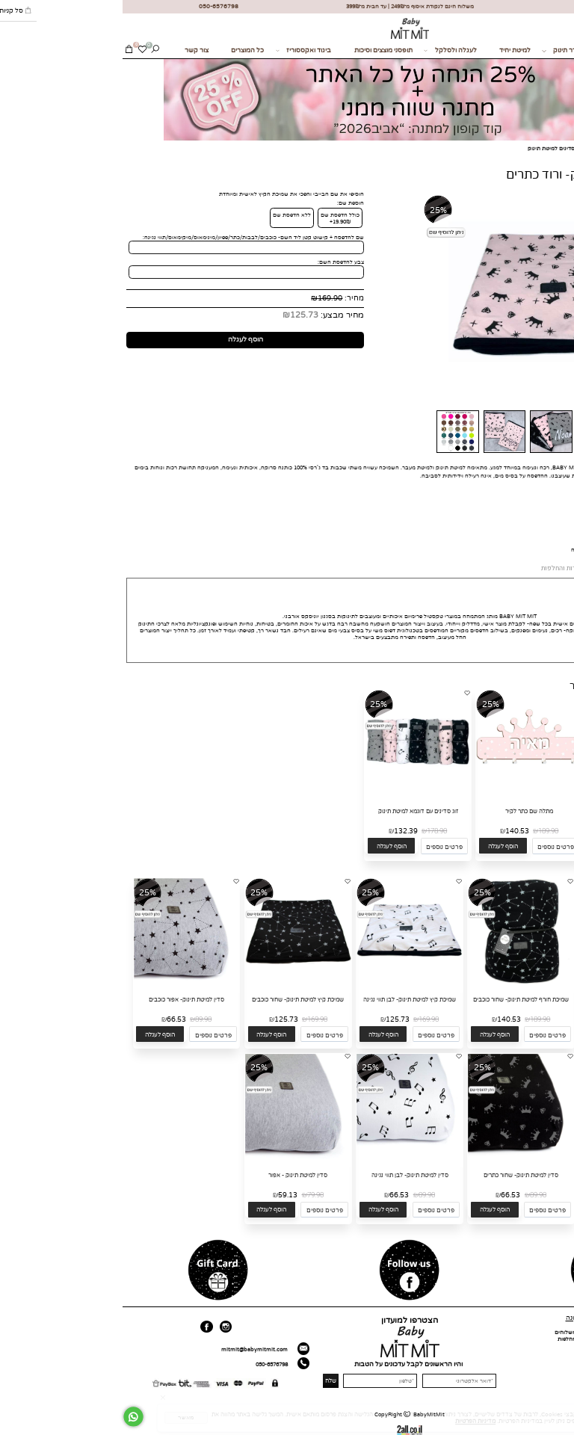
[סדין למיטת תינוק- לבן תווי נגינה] (287, 1157)
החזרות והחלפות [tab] (441, 568)
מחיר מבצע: (218, 315)
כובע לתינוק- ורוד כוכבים (518, 811)
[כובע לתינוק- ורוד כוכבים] (519, 794)
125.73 (181, 315)
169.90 (207, 298)
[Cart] (6, 50)
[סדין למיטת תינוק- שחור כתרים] (398, 1157)
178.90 (314, 831)
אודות (563, 1339)
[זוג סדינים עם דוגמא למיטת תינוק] (295, 794)
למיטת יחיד (392, 50)
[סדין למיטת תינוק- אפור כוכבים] (64, 982)
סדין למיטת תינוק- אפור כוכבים (64, 999)
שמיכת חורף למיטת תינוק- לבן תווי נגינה (510, 999)
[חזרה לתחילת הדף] (561, 1425)
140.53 (395, 831)
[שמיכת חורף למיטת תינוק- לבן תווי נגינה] (510, 982)
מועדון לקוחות (553, 1359)
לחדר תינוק (440, 50)
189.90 (426, 831)
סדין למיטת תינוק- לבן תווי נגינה (287, 1175)
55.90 (535, 831)
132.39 (283, 831)
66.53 (54, 1019)
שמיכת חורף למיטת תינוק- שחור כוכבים (398, 999)
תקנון (468, 1345)
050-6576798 (149, 1364)
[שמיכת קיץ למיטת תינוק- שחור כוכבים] (176, 982)
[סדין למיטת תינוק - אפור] (176, 1157)
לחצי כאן (476, 549)
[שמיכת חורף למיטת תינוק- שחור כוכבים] (398, 982)
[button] (492, 846)
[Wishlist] (20, 50)
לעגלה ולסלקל (327, 50)
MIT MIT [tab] (551, 569)
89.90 (80, 1019)
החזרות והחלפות (455, 1339)
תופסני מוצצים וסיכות (261, 50)
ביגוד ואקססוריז (181, 50)
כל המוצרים (124, 50)
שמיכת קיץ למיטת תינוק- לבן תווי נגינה (287, 999)
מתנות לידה (553, 50)
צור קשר (74, 50)
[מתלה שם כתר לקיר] (407, 794)
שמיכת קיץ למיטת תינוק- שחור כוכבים (175, 999)
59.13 (165, 1195)
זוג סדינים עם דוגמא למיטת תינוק (296, 811)
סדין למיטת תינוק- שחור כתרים (398, 1175)
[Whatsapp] (10, 1416)
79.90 (193, 1195)
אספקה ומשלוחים (453, 1332)
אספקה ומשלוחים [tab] (500, 568)
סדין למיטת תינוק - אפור (175, 1175)
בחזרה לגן (499, 50)
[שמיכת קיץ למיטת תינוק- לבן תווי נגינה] (287, 982)
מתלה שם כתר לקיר (406, 811)
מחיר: (230, 298)
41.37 (508, 831)
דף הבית (560, 1332)
